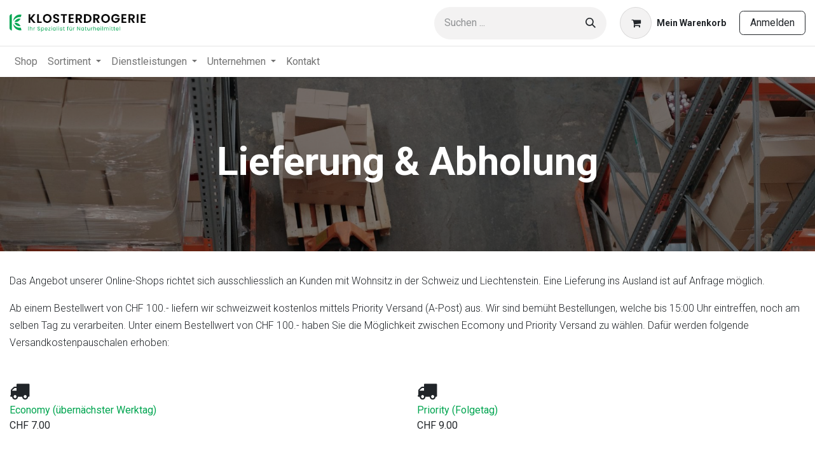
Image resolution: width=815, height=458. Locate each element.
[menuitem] (26, 61)
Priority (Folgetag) (457, 410)
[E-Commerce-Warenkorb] (673, 23)
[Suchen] (590, 23)
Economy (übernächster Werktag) (83, 410)
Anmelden (772, 23)
